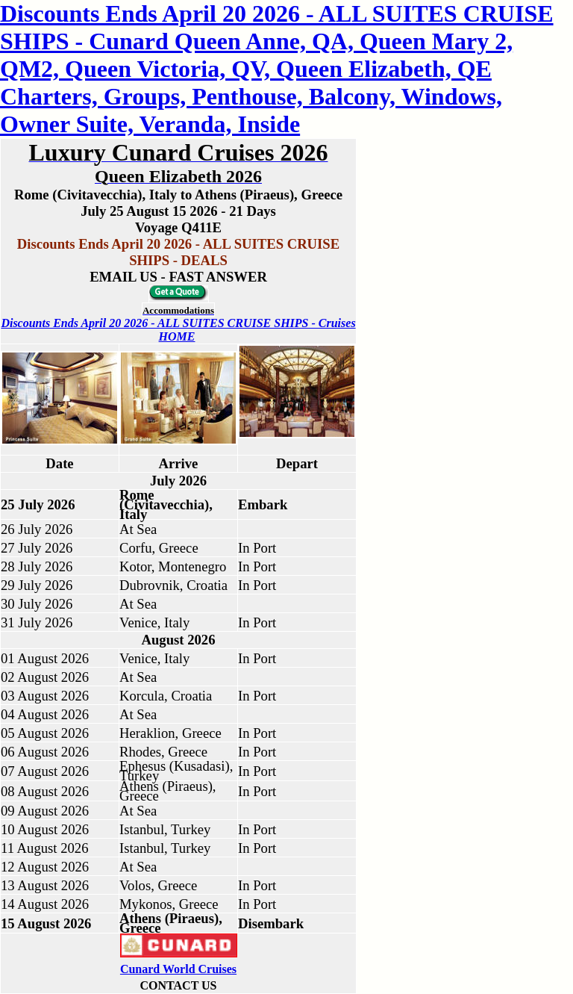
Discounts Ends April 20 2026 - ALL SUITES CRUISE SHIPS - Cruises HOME (178, 330)
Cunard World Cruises (178, 969)
